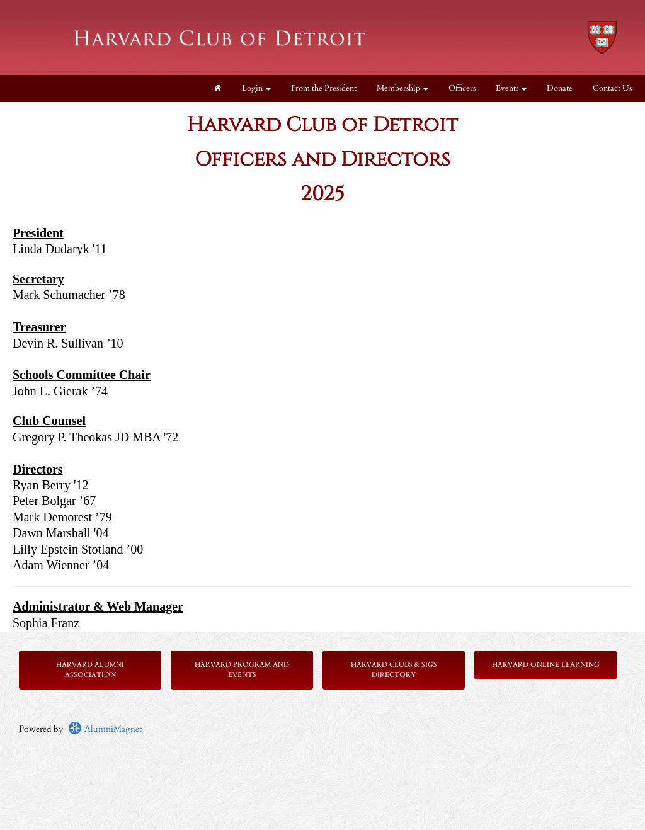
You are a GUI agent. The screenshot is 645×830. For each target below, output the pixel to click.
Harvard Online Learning (546, 664)
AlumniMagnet (105, 729)
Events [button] (511, 88)
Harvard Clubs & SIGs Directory (394, 669)
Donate (560, 88)
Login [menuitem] (256, 88)
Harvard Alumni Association (90, 669)
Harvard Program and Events (242, 669)
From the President (324, 88)
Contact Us (612, 88)
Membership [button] (402, 88)
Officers (462, 88)
